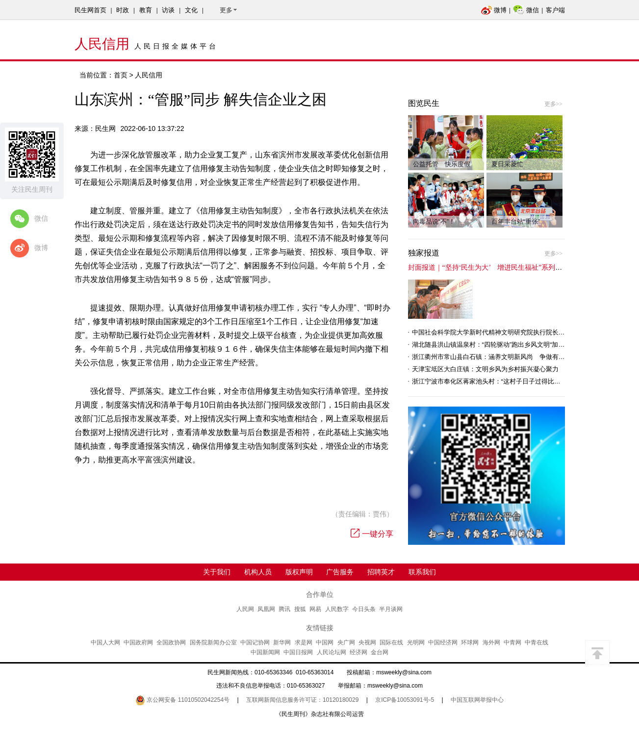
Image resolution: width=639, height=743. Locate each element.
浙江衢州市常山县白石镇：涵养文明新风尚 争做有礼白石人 (498, 356)
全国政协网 (171, 642)
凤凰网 (266, 609)
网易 (315, 609)
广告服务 (340, 572)
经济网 (358, 652)
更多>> (553, 104)
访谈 (168, 10)
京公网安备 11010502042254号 (182, 699)
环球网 (470, 642)
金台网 (379, 652)
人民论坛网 (331, 652)
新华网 (282, 642)
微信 (526, 10)
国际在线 (391, 642)
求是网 (303, 642)
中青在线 (536, 642)
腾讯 (284, 609)
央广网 (346, 642)
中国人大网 (105, 642)
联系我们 (422, 572)
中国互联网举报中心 (477, 699)
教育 (145, 10)
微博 (494, 10)
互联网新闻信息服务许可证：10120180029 (302, 699)
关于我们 (216, 572)
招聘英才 (381, 572)
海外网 (491, 642)
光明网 (416, 642)
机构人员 (258, 572)
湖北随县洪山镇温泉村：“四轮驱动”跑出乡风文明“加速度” (492, 344)
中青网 (512, 642)
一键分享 (372, 534)
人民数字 (337, 609)
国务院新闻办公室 (213, 642)
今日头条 (364, 609)
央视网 (367, 642)
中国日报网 (298, 652)
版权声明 (299, 572)
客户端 (555, 10)
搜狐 (300, 609)
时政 (122, 10)
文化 (191, 10)
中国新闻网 (265, 652)
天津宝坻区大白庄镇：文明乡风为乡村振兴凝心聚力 (485, 369)
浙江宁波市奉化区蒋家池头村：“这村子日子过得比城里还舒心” (500, 381)
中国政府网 (138, 642)
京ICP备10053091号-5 (404, 699)
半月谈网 (391, 609)
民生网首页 (90, 10)
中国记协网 (255, 642)
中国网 (324, 642)
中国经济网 (443, 642)
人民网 (245, 609)
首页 (121, 75)
